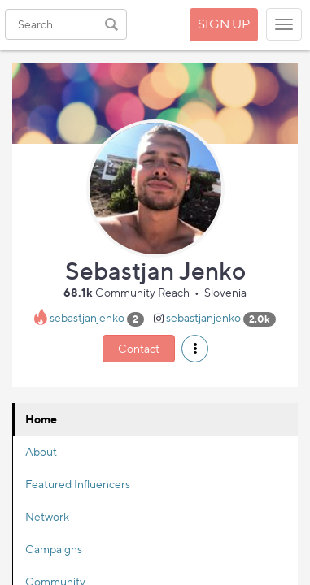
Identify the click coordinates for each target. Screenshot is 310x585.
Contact (138, 348)
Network (47, 516)
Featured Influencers (77, 484)
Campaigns (53, 549)
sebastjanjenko (87, 318)
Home (41, 419)
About (41, 451)
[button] (194, 348)
